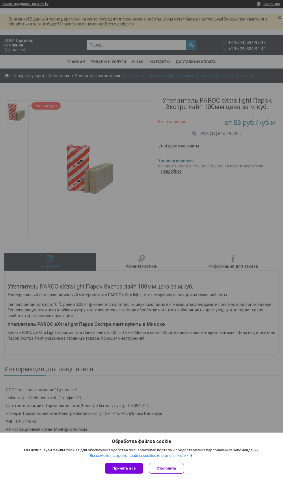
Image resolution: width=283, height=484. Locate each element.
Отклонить (166, 468)
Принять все (124, 468)
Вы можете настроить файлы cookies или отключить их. (139, 455)
